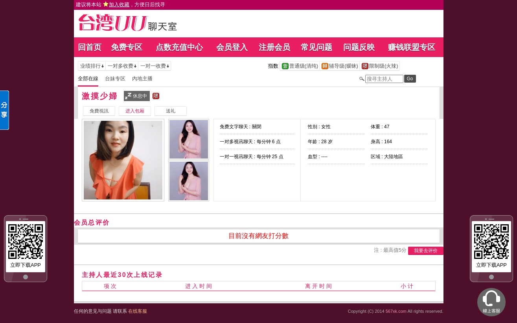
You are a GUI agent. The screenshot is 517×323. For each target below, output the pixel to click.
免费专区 (126, 47)
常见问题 (316, 47)
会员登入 (232, 47)
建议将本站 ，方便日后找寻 (121, 4)
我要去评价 (426, 250)
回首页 (89, 47)
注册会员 (274, 47)
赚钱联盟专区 (411, 47)
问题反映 (359, 47)
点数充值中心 (179, 47)
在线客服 (137, 311)
